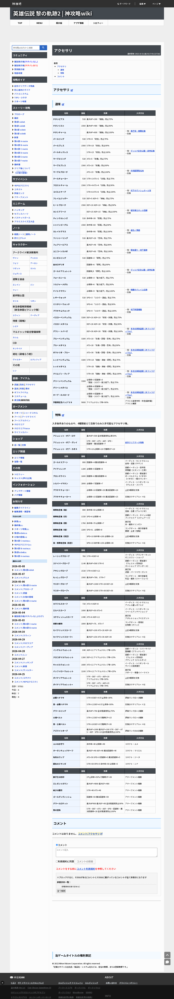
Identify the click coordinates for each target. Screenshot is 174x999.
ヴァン (15, 258)
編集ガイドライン (22, 507)
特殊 (62, 73)
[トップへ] (167, 955)
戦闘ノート (19, 234)
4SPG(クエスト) (21, 185)
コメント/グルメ (21, 577)
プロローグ (19, 114)
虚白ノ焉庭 (135, 230)
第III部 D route (21, 152)
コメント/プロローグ (23, 589)
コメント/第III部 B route (25, 627)
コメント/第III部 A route (25, 600)
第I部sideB (20, 552)
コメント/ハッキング (23, 662)
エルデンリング (91, 982)
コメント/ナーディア (23, 646)
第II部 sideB (20, 133)
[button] (126, 3)
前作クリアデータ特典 (134, 442)
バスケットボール (22, 217)
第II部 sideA (20, 129)
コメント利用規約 (86, 868)
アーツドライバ (29, 416)
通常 (62, 69)
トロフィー (98, 23)
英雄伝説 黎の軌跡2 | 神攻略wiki (52, 13)
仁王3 (13, 982)
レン (14, 370)
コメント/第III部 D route (25, 585)
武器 (16, 384)
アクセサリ (61, 66)
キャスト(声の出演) (23, 478)
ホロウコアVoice (22, 428)
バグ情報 (18, 494)
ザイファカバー (21, 432)
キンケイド (17, 348)
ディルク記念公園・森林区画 (143, 150)
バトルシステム (21, 93)
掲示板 (59, 23)
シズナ (15, 326)
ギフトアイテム (21, 392)
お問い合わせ (111, 982)
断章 (16, 137)
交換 (24, 444)
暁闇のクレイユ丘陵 (139, 289)
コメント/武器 (20, 592)
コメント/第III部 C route (25, 623)
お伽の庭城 (20, 536)
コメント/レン (20, 654)
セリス (15, 301)
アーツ (17, 416)
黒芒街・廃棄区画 (138, 131)
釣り (16, 238)
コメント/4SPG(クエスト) (26, 681)
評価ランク (19, 193)
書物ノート (31, 234)
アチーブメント (21, 197)
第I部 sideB (19, 125)
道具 (16, 388)
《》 (21, 172)
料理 (22, 388)
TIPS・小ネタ (20, 97)
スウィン (16, 315)
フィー (15, 290)
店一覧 (17, 444)
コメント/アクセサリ (89, 833)
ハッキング (19, 209)
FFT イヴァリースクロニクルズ (31, 982)
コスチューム (20, 396)
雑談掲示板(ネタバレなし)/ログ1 (29, 616)
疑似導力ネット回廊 (139, 210)
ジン (32, 284)
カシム (15, 337)
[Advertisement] (87, 34)
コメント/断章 (20, 666)
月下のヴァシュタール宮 (141, 190)
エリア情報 (19, 457)
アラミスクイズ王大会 (24, 221)
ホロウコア (19, 424)
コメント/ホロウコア (23, 643)
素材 (27, 388)
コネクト (18, 189)
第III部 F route (21, 160)
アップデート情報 (22, 490)
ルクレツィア (35, 359)
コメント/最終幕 (21, 608)
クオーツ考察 (20, 101)
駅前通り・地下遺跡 (139, 250)
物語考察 (18, 73)
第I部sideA (20, 533)
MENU (39, 23)
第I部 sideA (19, 121)
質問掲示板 (19, 69)
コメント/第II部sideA (24, 569)
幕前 (16, 118)
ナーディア (34, 315)
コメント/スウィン (22, 635)
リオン (33, 301)
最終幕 (17, 164)
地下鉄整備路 (136, 309)
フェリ (15, 263)
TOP (20, 23)
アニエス (34, 258)
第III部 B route (21, 145)
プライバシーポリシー (128, 982)
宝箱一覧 (18, 461)
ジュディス (17, 273)
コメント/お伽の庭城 (23, 596)
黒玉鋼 (17, 400)
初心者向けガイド (22, 89)
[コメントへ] (167, 962)
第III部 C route (21, 148)
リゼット (16, 268)
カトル (33, 268)
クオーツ (18, 412)
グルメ (23, 238)
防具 (22, 384)
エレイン (16, 284)
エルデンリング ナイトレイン (70, 982)
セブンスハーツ (21, 213)
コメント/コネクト (22, 677)
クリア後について (22, 168)
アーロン (34, 263)
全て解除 (61, 890)
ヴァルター (17, 359)
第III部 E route (21, 156)
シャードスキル (31, 412)
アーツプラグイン (22, 420)
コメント (61, 76)
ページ (155, 3)
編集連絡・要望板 (22, 511)
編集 (142, 3)
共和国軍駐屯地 (137, 170)
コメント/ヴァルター (23, 670)
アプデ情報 (79, 23)
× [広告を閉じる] (2, 982)
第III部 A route (21, 141)
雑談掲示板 (19, 61)
